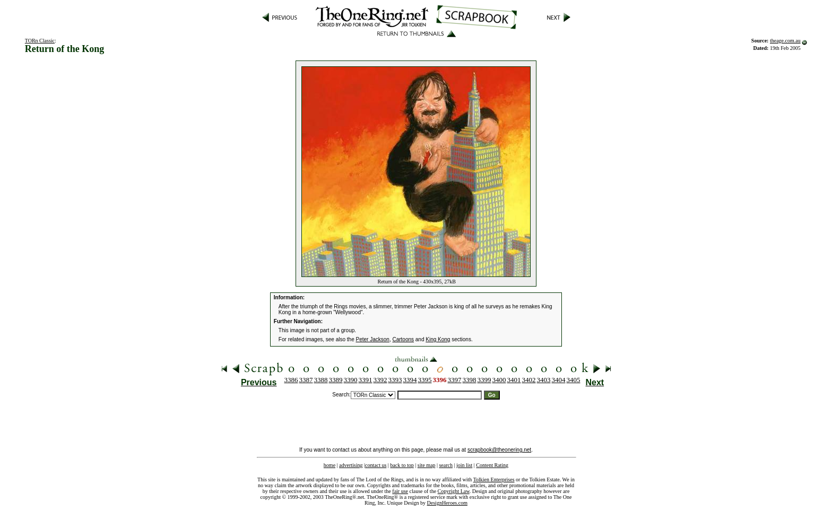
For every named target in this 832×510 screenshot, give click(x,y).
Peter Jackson (372, 339)
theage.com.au (785, 41)
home (329, 465)
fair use (400, 491)
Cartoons (403, 339)
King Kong (438, 339)
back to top (401, 465)
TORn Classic (40, 41)
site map (427, 465)
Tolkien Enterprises (494, 479)
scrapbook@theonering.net (499, 450)
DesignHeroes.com (447, 503)
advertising (350, 465)
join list (464, 465)
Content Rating (492, 465)
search (446, 465)
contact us (375, 465)
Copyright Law (454, 491)
